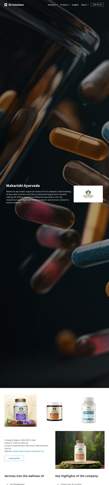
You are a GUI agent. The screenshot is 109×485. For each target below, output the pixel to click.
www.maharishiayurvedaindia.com (28, 451)
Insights (75, 5)
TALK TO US (97, 5)
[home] (14, 5)
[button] (52, 5)
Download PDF (14, 458)
